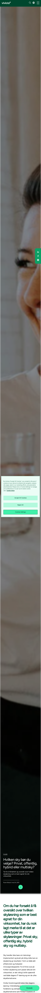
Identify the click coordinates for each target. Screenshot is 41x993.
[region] (20, 496)
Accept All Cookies (20, 498)
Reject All (20, 505)
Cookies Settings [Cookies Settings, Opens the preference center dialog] (20, 512)
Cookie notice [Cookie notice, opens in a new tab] (10, 490)
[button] (33, 2)
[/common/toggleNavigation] (38, 3)
